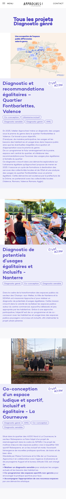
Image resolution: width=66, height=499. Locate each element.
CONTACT (58, 4)
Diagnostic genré (34, 122)
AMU (48, 122)
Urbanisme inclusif (31, 117)
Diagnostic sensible (13, 122)
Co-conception (11, 117)
